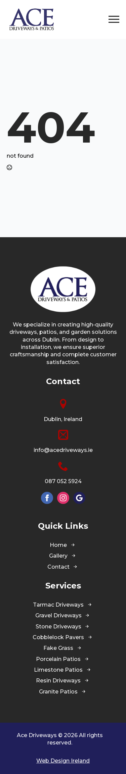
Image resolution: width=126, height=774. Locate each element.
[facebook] (47, 498)
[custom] (79, 498)
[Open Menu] (114, 19)
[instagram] (63, 498)
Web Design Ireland (63, 761)
